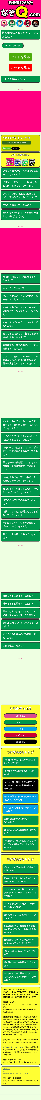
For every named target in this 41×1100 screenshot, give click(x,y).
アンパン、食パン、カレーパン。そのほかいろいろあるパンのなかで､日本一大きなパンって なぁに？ (20, 360)
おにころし (20, 742)
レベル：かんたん (13, 45)
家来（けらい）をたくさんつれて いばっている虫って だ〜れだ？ (20, 613)
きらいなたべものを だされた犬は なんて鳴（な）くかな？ (21, 215)
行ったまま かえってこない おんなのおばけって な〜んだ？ (20, 491)
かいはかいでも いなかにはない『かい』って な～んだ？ (19, 525)
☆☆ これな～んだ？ (14, 288)
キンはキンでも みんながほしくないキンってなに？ (20, 761)
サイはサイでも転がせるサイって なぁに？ (20, 772)
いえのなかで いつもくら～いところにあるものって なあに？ (20, 438)
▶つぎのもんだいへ (14, 79)
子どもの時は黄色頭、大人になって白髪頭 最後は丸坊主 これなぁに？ (20, 466)
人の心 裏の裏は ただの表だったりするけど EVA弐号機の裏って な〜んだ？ (20, 785)
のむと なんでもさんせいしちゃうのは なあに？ (20, 868)
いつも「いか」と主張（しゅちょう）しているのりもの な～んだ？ (20, 195)
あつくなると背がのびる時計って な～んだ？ (20, 636)
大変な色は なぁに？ (14, 645)
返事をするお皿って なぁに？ (18, 603)
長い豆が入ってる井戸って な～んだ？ (20, 964)
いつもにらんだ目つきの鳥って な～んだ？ (20, 809)
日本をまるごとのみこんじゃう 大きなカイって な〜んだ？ (20, 880)
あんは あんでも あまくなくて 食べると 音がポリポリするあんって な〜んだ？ (20, 424)
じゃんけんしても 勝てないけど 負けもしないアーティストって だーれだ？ (20, 892)
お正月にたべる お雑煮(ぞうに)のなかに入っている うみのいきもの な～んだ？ (21, 929)
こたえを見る (20, 68)
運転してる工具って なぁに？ (18, 595)
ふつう (20, 729)
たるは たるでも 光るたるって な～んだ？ (20, 278)
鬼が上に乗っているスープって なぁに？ (20, 625)
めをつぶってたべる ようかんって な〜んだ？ (21, 324)
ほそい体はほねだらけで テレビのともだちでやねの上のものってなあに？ (20, 451)
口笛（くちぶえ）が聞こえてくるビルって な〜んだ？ (20, 513)
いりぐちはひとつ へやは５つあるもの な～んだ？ (20, 173)
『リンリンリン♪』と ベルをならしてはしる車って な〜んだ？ (20, 184)
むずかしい (20, 735)
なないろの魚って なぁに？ (17, 205)
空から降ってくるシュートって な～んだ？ (20, 916)
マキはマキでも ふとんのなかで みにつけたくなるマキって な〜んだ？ (20, 311)
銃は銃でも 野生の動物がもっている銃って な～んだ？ (20, 347)
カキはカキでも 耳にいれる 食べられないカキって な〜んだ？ (20, 479)
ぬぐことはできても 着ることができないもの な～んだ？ (20, 335)
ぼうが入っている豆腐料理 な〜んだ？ (20, 831)
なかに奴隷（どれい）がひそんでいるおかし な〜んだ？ (20, 798)
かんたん (20, 722)
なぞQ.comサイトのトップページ (14, 1047)
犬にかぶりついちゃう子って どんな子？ (20, 953)
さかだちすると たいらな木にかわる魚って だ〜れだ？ (20, 298)
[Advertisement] (20, 111)
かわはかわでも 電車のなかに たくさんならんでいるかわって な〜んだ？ (20, 976)
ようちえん (20, 716)
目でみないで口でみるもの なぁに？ (19, 502)
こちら (21, 1042)
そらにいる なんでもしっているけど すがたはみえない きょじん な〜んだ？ (20, 844)
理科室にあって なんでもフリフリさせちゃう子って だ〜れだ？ (20, 942)
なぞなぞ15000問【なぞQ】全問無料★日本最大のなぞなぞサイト (20, 9)
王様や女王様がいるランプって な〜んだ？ (19, 820)
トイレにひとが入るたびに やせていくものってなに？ (20, 905)
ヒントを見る (20, 57)
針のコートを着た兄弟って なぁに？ (19, 536)
